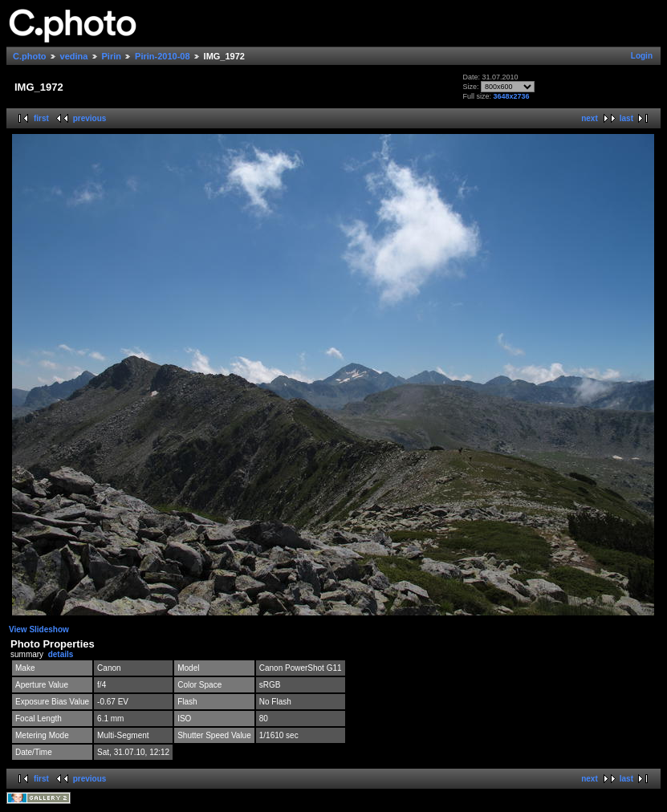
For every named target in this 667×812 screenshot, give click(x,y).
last (626, 118)
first (41, 118)
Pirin (111, 56)
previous (90, 118)
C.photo (30, 56)
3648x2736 (512, 96)
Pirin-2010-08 (162, 56)
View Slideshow (39, 629)
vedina (74, 56)
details (61, 654)
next (589, 118)
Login (642, 55)
